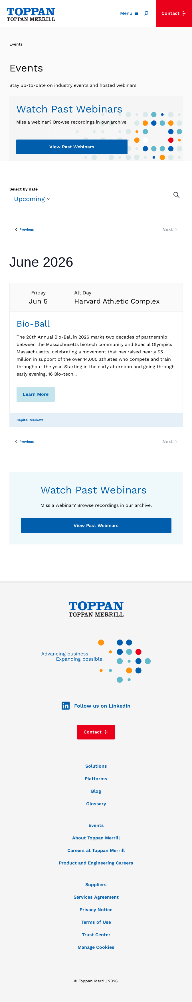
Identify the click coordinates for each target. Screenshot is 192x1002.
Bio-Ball (33, 324)
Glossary (96, 803)
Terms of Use (96, 922)
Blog (96, 791)
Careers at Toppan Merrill (96, 850)
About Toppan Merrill (96, 838)
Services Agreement (96, 897)
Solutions (96, 766)
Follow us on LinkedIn (96, 706)
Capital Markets (30, 420)
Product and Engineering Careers (96, 863)
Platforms (96, 778)
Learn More (35, 394)
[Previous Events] (24, 229)
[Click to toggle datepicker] (32, 199)
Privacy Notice (96, 909)
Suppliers (96, 884)
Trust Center (96, 934)
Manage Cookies (96, 947)
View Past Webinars (71, 146)
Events (96, 825)
